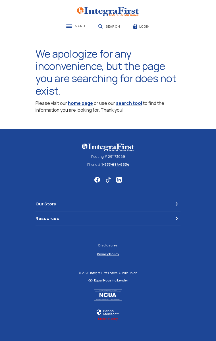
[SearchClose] (109, 26)
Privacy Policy (108, 254)
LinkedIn (119, 180)
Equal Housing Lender (111, 280)
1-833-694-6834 (115, 164)
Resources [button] (47, 218)
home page (80, 103)
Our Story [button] (46, 204)
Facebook (97, 180)
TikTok (108, 180)
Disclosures (108, 245)
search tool (129, 103)
